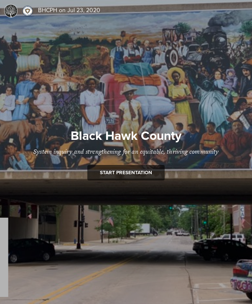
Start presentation (126, 172)
